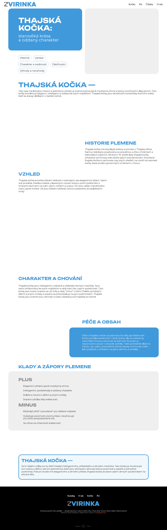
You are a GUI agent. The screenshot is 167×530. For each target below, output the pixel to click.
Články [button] (149, 4)
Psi (98, 496)
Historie (25, 57)
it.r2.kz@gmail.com (99, 512)
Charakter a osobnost (33, 64)
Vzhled (39, 57)
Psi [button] (140, 4)
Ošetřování (59, 64)
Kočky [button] (132, 4)
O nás (160, 4)
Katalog (71, 496)
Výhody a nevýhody (32, 70)
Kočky (90, 496)
